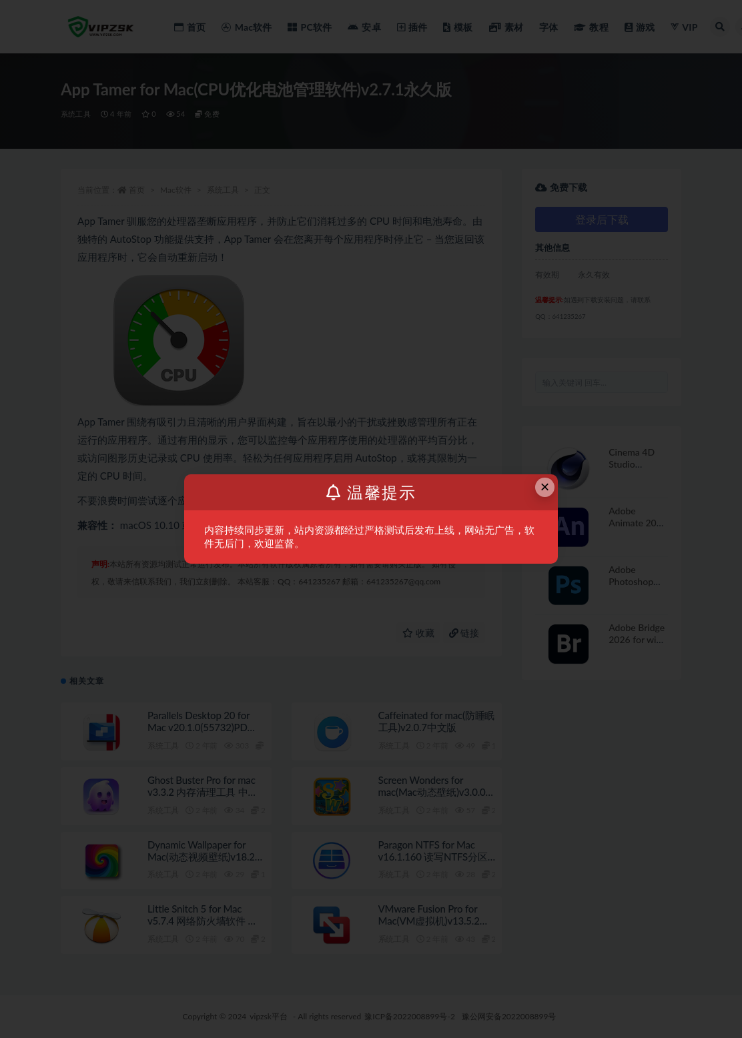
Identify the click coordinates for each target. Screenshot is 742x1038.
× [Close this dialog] (545, 487)
